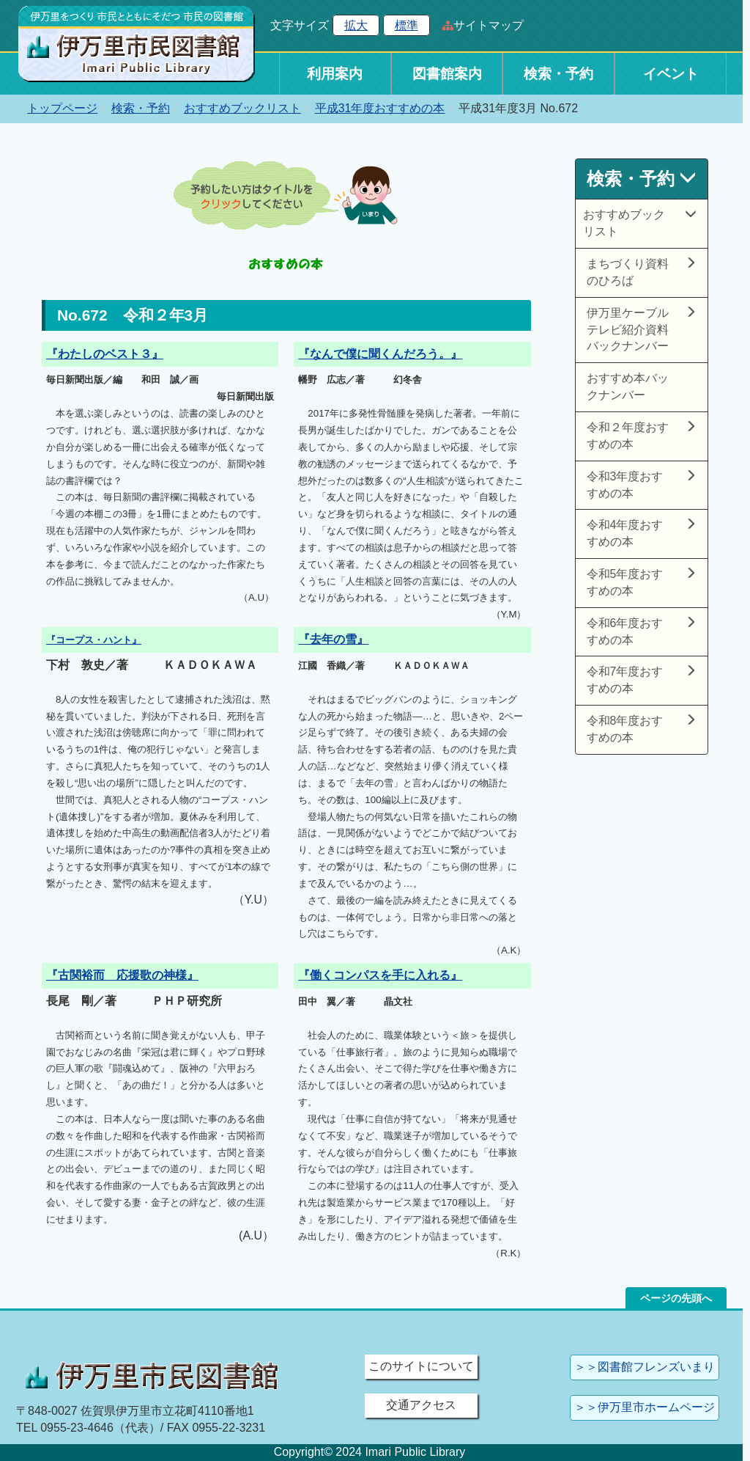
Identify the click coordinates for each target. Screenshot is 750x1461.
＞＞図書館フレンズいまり (644, 1367)
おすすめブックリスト (242, 108)
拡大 (356, 25)
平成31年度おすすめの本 (380, 108)
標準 (406, 25)
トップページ (62, 108)
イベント (671, 73)
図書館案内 (447, 73)
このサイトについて (421, 1366)
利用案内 (335, 73)
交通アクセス (421, 1405)
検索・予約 (558, 73)
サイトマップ (488, 25)
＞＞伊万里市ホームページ (644, 1407)
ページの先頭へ (676, 1298)
